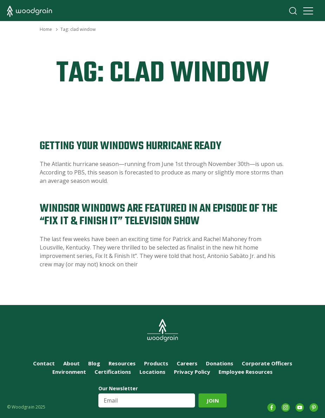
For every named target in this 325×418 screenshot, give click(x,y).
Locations (152, 371)
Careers (187, 363)
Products (156, 363)
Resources (122, 363)
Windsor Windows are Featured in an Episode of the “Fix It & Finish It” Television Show (158, 215)
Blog (94, 363)
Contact (44, 363)
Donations (219, 363)
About (71, 363)
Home (46, 29)
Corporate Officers (267, 363)
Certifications (113, 371)
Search (293, 11)
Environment (69, 371)
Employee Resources (246, 371)
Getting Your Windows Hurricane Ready (130, 146)
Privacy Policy (192, 371)
